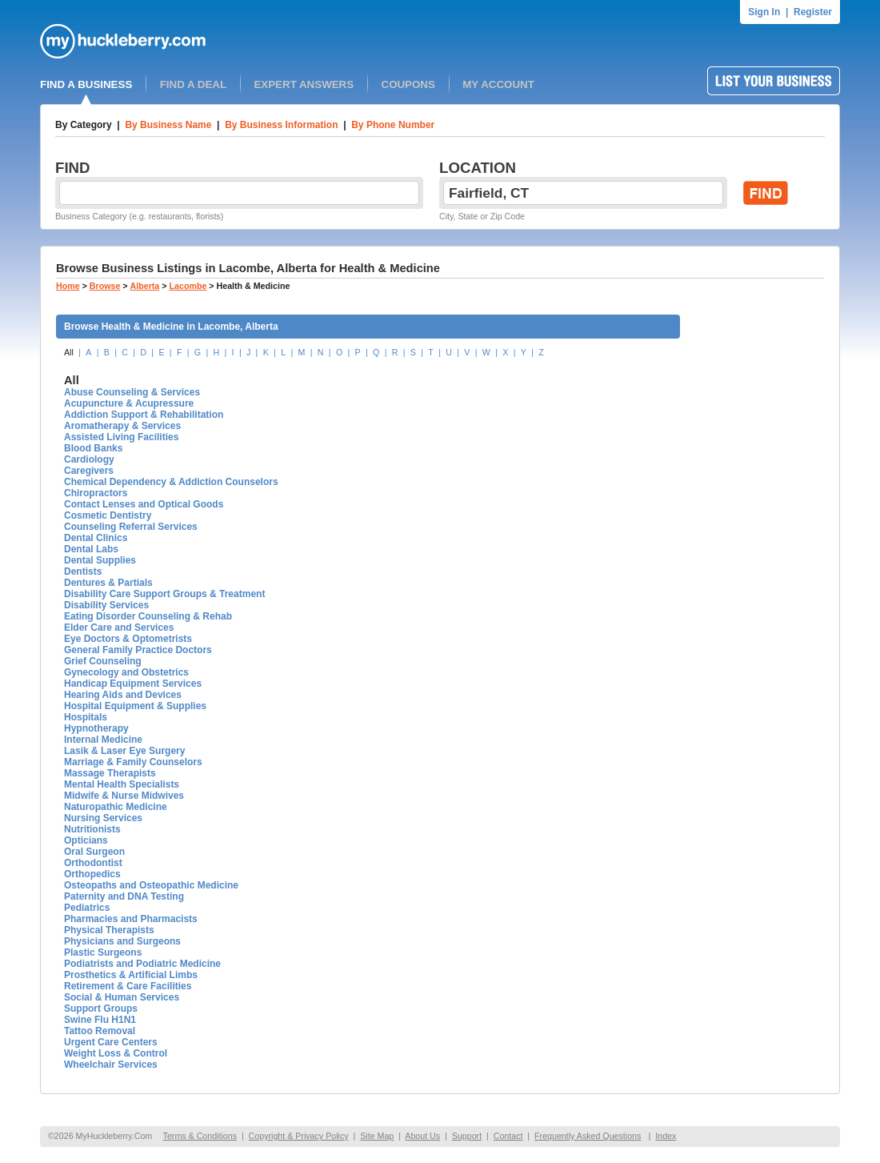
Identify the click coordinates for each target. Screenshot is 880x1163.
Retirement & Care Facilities (127, 986)
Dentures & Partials (108, 582)
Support (467, 1136)
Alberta (145, 286)
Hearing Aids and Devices (123, 694)
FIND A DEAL (193, 84)
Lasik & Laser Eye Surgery (124, 750)
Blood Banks (93, 448)
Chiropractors (95, 493)
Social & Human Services (121, 997)
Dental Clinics (95, 537)
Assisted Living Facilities (121, 437)
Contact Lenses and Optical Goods (143, 504)
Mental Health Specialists (121, 784)
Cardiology (89, 459)
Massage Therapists (110, 773)
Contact (508, 1136)
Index (665, 1136)
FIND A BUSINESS (86, 84)
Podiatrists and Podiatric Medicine (142, 963)
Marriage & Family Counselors (133, 762)
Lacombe (188, 286)
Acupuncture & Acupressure (129, 403)
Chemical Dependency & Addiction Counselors (171, 481)
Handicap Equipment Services (133, 683)
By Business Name (168, 124)
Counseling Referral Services (131, 526)
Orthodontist (93, 862)
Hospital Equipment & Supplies (135, 706)
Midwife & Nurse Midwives (124, 795)
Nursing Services (103, 818)
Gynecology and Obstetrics (126, 672)
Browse (105, 286)
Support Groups (101, 1008)
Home (68, 286)
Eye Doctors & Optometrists (128, 638)
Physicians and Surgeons (122, 941)
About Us (422, 1136)
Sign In (764, 12)
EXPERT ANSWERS (304, 84)
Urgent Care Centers (111, 1042)
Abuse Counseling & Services (132, 392)
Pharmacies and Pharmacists (131, 918)
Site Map (377, 1136)
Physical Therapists (109, 930)
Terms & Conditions (200, 1136)
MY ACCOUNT (498, 84)
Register (813, 12)
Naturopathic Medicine (115, 806)
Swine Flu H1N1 (100, 1019)
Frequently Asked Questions (587, 1136)
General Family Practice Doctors (138, 650)
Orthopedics (92, 874)
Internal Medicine (103, 739)
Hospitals (85, 717)
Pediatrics (87, 907)
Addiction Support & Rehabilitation (143, 414)
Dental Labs (91, 549)
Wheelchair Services (111, 1064)
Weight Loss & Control (115, 1053)
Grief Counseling (103, 661)
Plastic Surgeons (103, 952)
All (69, 352)
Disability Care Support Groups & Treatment (164, 594)
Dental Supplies (100, 560)
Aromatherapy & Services (122, 425)
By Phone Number (392, 124)
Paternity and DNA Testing (124, 896)
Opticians (86, 840)
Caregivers (89, 470)
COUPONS (408, 84)
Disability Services (106, 605)
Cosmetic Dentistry (107, 515)
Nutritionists (92, 829)
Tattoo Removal (99, 1031)
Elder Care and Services (119, 627)
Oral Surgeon (94, 851)
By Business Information (281, 124)
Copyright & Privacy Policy (299, 1136)
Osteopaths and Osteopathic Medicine (151, 885)
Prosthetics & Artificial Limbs (131, 975)
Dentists (83, 571)
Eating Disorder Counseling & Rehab (148, 616)
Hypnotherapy (96, 728)
